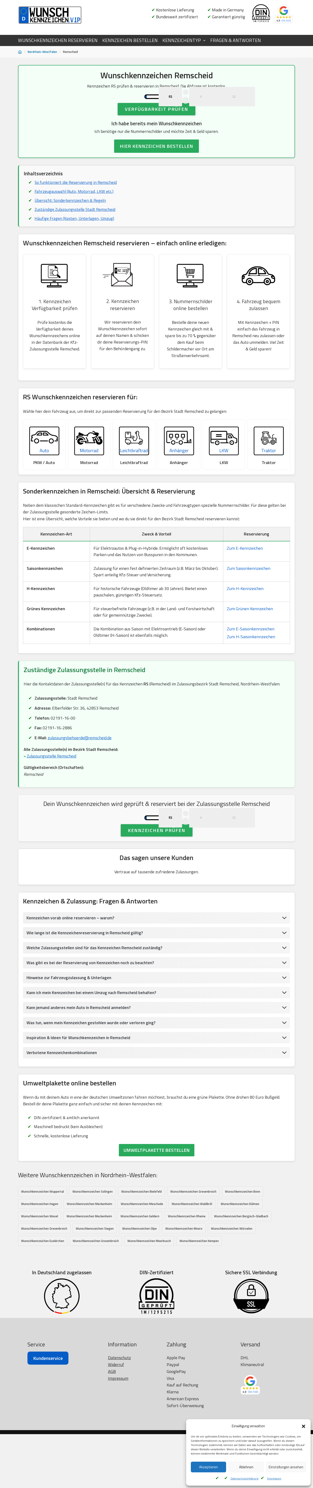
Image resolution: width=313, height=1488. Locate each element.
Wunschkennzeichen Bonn (242, 1244)
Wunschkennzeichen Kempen (199, 1294)
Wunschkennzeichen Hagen (39, 1257)
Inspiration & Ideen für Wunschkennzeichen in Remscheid (80, 1089)
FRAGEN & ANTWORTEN (235, 40)
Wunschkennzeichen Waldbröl (192, 1257)
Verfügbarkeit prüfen (156, 130)
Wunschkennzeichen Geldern (140, 1269)
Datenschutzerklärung (244, 1478)
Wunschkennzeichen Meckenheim (89, 1257)
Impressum (274, 1478)
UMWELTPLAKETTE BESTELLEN (157, 1203)
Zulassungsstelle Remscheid (52, 784)
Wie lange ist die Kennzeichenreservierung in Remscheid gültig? (86, 983)
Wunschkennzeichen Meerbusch (149, 1294)
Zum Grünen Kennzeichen (250, 635)
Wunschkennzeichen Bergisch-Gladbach (241, 1269)
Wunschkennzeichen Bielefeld (141, 1244)
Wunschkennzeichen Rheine (187, 1269)
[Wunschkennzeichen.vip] (50, 15)
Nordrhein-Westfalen (42, 51)
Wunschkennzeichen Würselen (231, 1282)
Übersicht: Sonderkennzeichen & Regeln (71, 222)
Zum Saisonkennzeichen (248, 595)
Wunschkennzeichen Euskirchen (42, 1294)
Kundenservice (48, 1470)
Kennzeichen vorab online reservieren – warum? (71, 968)
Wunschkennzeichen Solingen (92, 1244)
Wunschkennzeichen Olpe (139, 1282)
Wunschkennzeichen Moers (183, 1282)
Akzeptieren (208, 1467)
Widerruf (116, 1476)
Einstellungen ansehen (286, 1467)
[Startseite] (20, 52)
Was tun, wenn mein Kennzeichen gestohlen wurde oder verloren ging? (93, 1074)
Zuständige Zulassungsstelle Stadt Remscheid (76, 231)
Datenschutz (119, 1469)
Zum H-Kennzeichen (245, 615)
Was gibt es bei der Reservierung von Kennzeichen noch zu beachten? (92, 1013)
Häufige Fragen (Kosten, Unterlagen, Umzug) (75, 241)
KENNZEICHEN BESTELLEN (130, 40)
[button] (303, 1426)
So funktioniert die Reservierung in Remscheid (76, 204)
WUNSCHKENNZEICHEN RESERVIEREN (58, 40)
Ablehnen (246, 1467)
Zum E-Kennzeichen (245, 575)
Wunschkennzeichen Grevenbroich (193, 1244)
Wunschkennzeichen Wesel (39, 1269)
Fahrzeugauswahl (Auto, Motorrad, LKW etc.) (75, 213)
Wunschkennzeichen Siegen (95, 1282)
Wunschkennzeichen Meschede (142, 1257)
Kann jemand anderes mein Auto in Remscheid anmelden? (80, 1059)
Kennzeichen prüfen (156, 880)
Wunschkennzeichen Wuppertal (42, 1244)
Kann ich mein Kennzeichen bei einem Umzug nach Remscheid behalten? (93, 1044)
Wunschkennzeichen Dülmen (240, 1257)
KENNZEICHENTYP (181, 40)
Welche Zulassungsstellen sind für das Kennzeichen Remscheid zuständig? (96, 998)
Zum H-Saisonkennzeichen (251, 663)
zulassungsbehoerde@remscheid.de (80, 766)
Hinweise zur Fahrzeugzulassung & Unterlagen (70, 1029)
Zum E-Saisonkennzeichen (250, 656)
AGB (112, 1483)
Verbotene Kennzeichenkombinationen (63, 1104)
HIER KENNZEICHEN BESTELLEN (156, 167)
